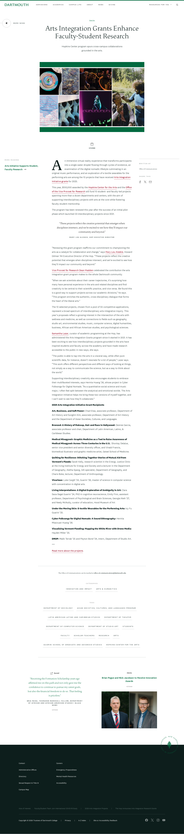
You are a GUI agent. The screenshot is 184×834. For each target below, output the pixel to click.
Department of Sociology (58, 608)
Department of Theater (117, 617)
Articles (92, 21)
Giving (112, 5)
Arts (116, 636)
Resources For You (160, 5)
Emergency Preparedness (66, 770)
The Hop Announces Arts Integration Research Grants (136, 808)
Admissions (42, 5)
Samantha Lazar (60, 333)
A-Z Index (82, 820)
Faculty (65, 636)
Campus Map (24, 789)
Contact (22, 763)
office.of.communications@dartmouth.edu (110, 573)
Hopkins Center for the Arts (102, 187)
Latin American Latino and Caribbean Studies (74, 617)
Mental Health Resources (66, 776)
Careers (59, 763)
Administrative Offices (27, 770)
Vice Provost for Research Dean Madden (72, 270)
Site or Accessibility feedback (105, 820)
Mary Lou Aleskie (114, 251)
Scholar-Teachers (84, 636)
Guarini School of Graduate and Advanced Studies (73, 645)
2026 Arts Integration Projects (96, 808)
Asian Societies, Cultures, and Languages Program (106, 608)
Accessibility (61, 783)
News (101, 5)
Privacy (68, 820)
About (90, 5)
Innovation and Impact (79, 589)
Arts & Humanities (106, 589)
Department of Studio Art (103, 626)
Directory (22, 776)
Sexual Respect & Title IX (29, 783)
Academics (58, 5)
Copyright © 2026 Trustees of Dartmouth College (38, 820)
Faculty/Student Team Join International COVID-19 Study (55, 808)
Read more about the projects (67, 550)
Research (104, 636)
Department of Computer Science (65, 626)
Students (128, 626)
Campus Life (75, 5)
